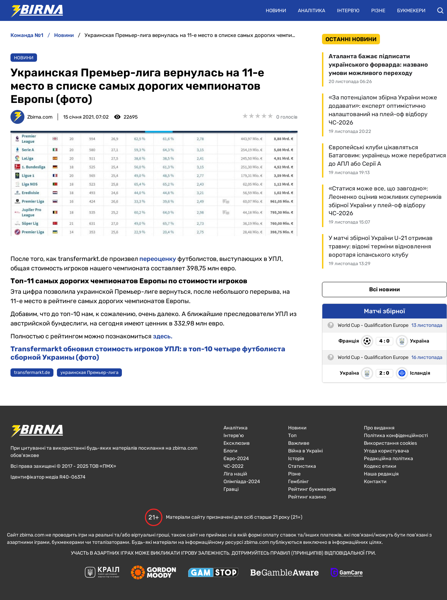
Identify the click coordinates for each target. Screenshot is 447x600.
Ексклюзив (237, 443)
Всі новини (384, 289)
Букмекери (411, 11)
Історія (296, 459)
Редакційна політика (388, 459)
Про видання (379, 428)
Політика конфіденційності (396, 435)
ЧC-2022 (233, 466)
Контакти (375, 482)
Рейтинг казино (307, 497)
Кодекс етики (380, 466)
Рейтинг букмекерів (312, 489)
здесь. (163, 336)
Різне (378, 11)
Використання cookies (390, 443)
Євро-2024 (236, 459)
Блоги (230, 451)
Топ (292, 435)
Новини (276, 11)
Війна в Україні (305, 451)
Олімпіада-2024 (242, 482)
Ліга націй (235, 474)
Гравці (231, 489)
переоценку (157, 259)
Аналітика (311, 11)
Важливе (298, 443)
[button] (440, 10)
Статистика (302, 466)
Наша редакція (381, 474)
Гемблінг (298, 482)
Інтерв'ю (348, 11)
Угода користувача (386, 451)
